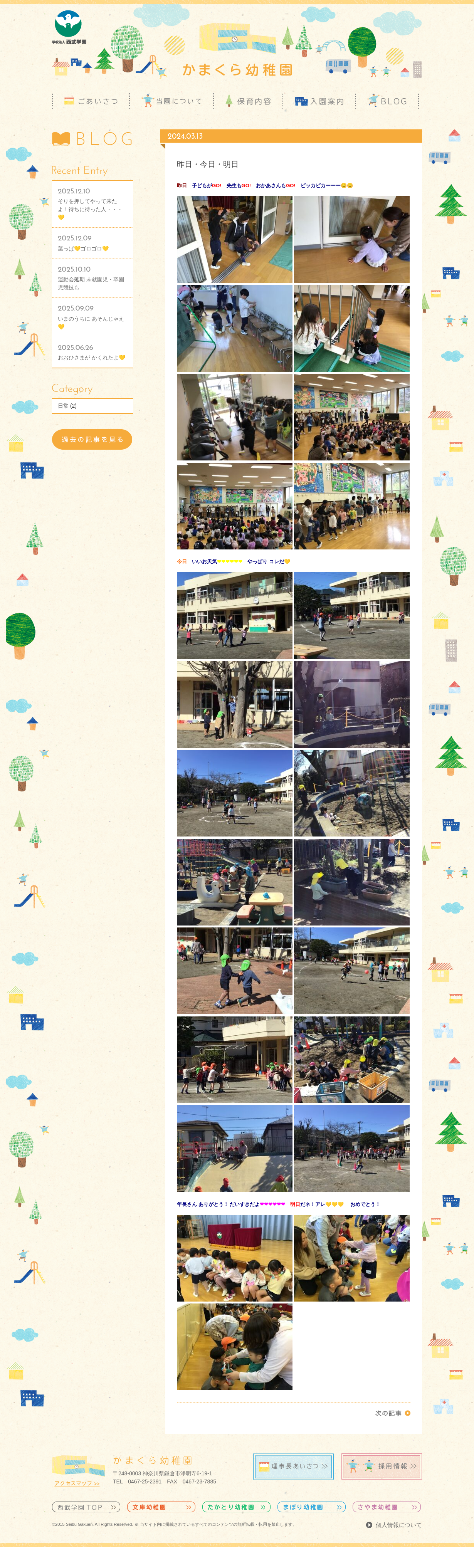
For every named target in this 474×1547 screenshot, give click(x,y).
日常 (63, 406)
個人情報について (399, 1525)
